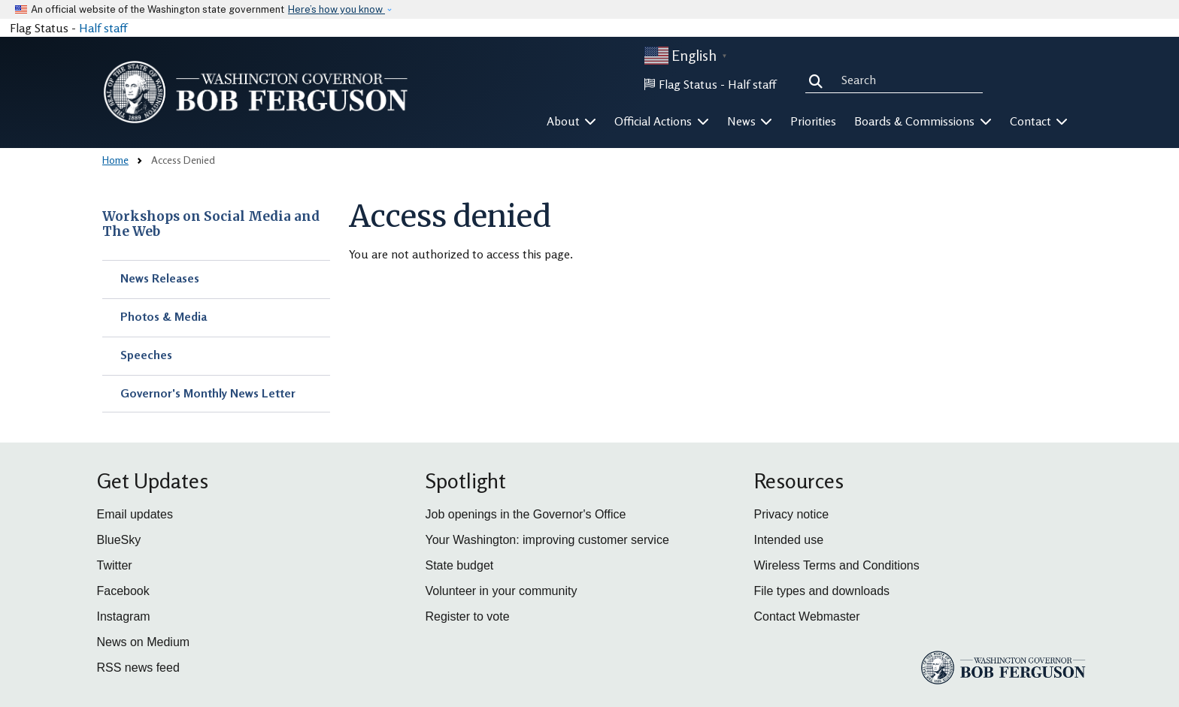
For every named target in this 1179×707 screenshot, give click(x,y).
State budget (460, 565)
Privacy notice (791, 514)
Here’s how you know (336, 9)
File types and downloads (822, 591)
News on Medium (143, 642)
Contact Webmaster (807, 616)
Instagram (123, 616)
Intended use (789, 539)
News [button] (750, 120)
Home (115, 159)
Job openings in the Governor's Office (526, 514)
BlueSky (119, 539)
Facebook (123, 591)
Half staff (103, 27)
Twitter (114, 565)
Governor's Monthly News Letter (208, 392)
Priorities (813, 120)
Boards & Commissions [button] (923, 120)
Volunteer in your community (501, 591)
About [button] (572, 120)
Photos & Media (163, 316)
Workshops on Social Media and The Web (211, 224)
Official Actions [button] (661, 120)
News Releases (159, 278)
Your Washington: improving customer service (547, 539)
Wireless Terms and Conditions (837, 565)
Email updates (135, 514)
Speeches (146, 354)
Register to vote (468, 616)
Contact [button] (1039, 120)
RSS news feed (138, 667)
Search (818, 79)
